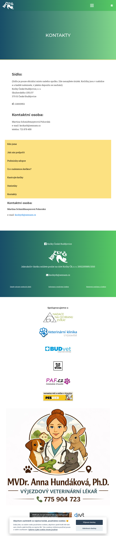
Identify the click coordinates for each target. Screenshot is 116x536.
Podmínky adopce (16, 160)
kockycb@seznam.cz (25, 214)
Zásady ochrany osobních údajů (20, 287)
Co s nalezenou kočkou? (19, 169)
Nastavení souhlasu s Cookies (96, 287)
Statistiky (12, 185)
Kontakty (12, 194)
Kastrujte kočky (15, 177)
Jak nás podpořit (16, 152)
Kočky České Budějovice (59, 243)
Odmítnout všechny (89, 528)
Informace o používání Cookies (58, 287)
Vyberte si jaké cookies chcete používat (43, 530)
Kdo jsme (12, 144)
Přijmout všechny (89, 522)
